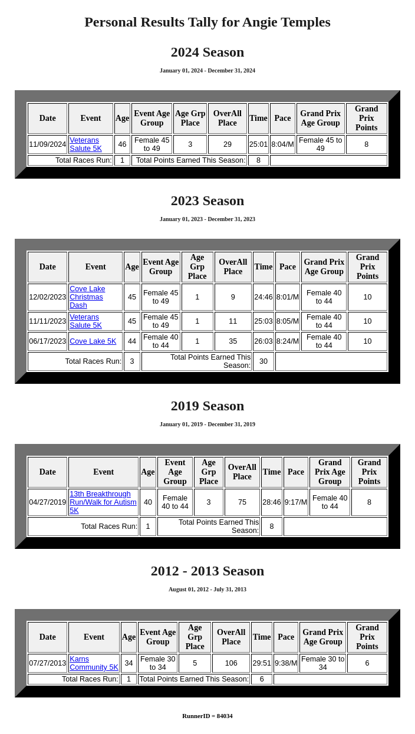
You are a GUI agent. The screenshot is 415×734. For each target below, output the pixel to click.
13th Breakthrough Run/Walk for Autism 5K (103, 502)
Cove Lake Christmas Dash (87, 297)
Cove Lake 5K (93, 341)
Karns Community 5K (94, 663)
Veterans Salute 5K (86, 144)
